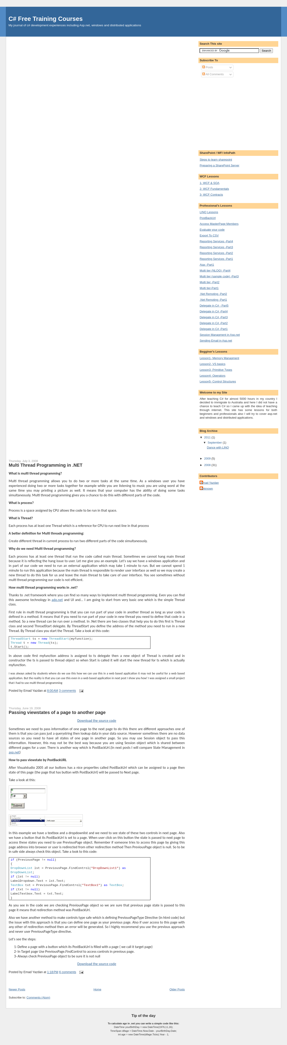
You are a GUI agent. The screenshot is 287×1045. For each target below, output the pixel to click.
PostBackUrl (208, 218)
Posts (207, 67)
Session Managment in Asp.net (220, 334)
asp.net (14, 752)
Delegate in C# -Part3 (214, 317)
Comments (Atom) (38, 997)
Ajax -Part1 (207, 264)
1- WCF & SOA (209, 183)
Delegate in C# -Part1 (214, 329)
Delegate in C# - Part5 (214, 305)
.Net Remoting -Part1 (213, 299)
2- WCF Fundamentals (214, 188)
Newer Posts (17, 989)
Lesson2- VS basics (212, 364)
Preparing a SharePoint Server (219, 165)
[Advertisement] (237, 113)
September (215, 442)
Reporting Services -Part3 (216, 247)
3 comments (67, 691)
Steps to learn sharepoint (216, 159)
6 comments (67, 972)
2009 (207, 458)
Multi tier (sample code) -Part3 (219, 276)
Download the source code (96, 720)
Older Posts (177, 989)
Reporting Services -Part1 (216, 259)
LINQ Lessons (209, 212)
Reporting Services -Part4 (216, 241)
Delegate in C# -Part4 (214, 311)
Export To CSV (209, 235)
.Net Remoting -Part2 (213, 294)
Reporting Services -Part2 (216, 253)
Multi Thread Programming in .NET (46, 465)
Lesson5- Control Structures (218, 381)
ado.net (57, 600)
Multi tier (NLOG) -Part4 (215, 270)
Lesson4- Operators (212, 375)
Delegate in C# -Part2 (214, 323)
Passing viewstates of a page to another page (57, 712)
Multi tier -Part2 (209, 282)
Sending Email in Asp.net (216, 340)
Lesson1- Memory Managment (219, 358)
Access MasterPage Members (219, 223)
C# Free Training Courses (46, 18)
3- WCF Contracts (211, 194)
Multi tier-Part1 (209, 288)
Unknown (207, 488)
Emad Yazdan (210, 482)
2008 (207, 465)
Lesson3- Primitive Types (216, 369)
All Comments (213, 74)
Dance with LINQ (218, 447)
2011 (207, 437)
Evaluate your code (212, 229)
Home (97, 989)
